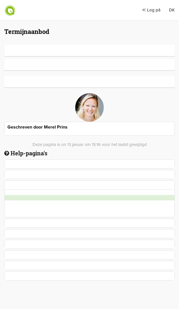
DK (172, 10)
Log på (151, 10)
